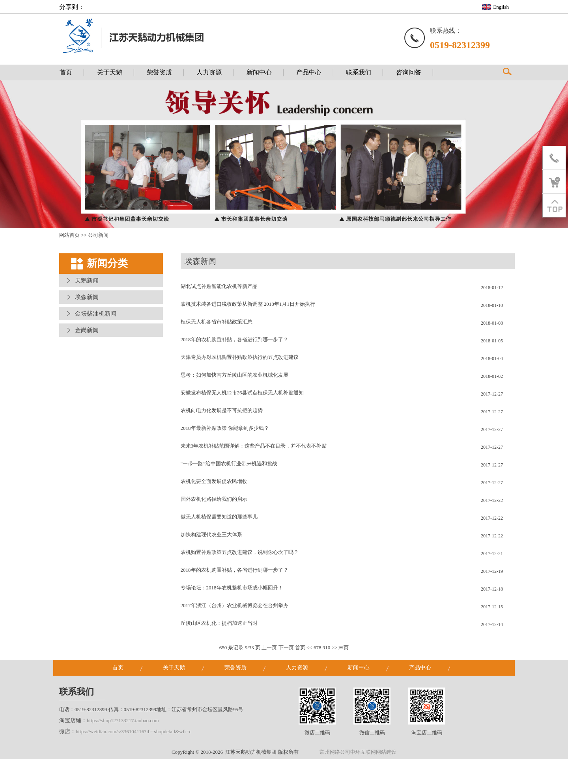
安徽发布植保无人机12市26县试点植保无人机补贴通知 (242, 393)
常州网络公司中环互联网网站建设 (358, 753)
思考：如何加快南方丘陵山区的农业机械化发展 (234, 376)
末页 (343, 648)
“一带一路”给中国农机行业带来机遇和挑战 (229, 464)
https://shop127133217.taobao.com (123, 721)
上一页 (269, 648)
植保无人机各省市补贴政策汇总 (216, 322)
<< (309, 648)
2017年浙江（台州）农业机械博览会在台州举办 (234, 606)
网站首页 (69, 236)
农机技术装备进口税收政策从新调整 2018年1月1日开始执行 (248, 305)
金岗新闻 (87, 331)
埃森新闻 (87, 298)
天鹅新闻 (87, 281)
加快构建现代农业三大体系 (211, 535)
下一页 (286, 648)
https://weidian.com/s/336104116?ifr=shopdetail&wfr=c (133, 732)
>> (334, 648)
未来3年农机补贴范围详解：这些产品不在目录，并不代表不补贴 (254, 447)
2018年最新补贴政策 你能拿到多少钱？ (225, 429)
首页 (300, 648)
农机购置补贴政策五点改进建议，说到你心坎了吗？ (240, 553)
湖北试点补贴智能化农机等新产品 (219, 287)
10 (327, 648)
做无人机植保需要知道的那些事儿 (219, 517)
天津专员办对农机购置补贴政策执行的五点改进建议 (240, 358)
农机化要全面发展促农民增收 (214, 482)
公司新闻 (98, 236)
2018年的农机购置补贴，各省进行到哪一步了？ (234, 340)
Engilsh (501, 7)
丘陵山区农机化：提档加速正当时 (219, 624)
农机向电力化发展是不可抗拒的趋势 (222, 411)
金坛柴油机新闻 (95, 314)
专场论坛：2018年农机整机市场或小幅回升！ (232, 588)
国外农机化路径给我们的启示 (214, 500)
